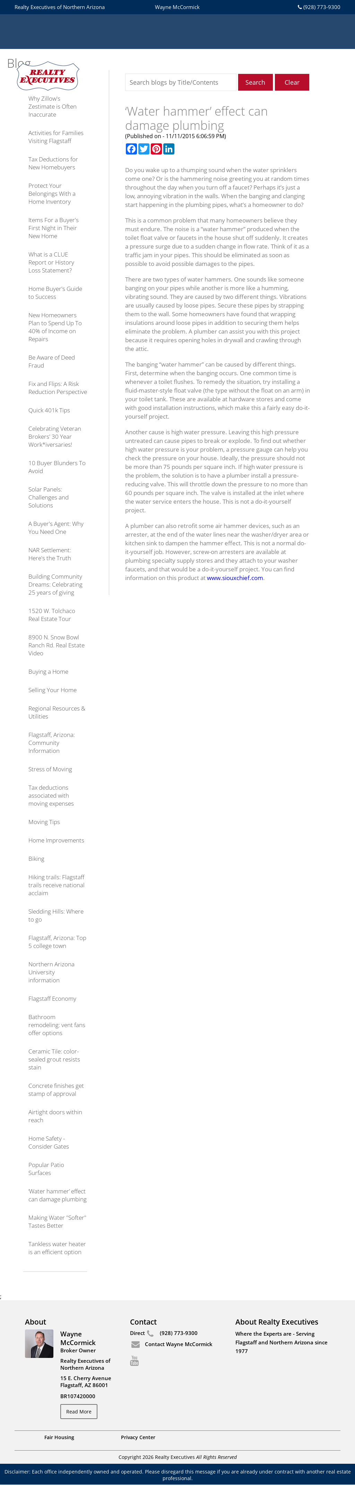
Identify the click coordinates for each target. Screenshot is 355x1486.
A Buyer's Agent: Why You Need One (56, 528)
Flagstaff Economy (52, 998)
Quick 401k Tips (49, 410)
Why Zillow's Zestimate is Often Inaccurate (52, 106)
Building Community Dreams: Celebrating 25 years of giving (55, 584)
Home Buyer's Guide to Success (55, 293)
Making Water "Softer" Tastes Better (57, 1221)
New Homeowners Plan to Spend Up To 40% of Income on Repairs (55, 327)
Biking (36, 859)
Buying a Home (48, 671)
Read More (80, 1412)
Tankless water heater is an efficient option (57, 1248)
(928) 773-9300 (318, 6)
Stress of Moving (50, 769)
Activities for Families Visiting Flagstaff (56, 137)
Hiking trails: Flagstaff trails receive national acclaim (56, 885)
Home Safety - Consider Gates (48, 1142)
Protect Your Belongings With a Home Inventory (52, 193)
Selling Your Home (52, 690)
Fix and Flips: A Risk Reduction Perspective (57, 388)
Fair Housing (59, 1438)
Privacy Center (138, 1438)
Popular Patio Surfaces (46, 1169)
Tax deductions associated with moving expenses (51, 795)
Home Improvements (56, 840)
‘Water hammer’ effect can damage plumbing (57, 1195)
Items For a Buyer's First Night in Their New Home (53, 228)
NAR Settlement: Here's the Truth (49, 554)
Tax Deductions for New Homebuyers (53, 163)
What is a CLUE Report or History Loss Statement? (51, 262)
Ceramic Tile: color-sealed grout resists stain (54, 1059)
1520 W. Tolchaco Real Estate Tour (51, 615)
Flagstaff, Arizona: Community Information (51, 743)
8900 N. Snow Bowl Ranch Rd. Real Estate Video (56, 645)
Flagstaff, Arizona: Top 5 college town (57, 942)
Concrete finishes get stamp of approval (56, 1090)
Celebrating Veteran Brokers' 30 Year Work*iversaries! (54, 436)
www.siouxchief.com (235, 578)
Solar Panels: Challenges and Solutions (48, 497)
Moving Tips (44, 822)
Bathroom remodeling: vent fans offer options (56, 1025)
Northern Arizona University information (51, 972)
